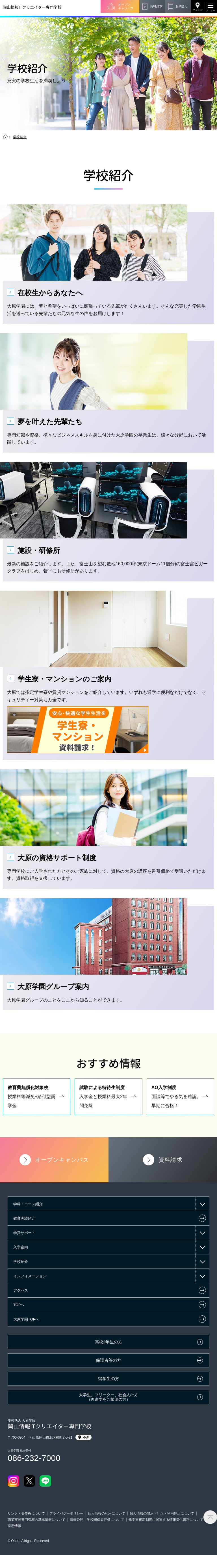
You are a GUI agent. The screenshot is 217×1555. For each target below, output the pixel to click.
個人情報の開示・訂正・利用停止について (162, 1513)
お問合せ (181, 6)
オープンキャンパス (126, 6)
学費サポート (24, 1233)
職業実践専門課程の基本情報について (36, 1520)
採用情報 (14, 1526)
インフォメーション (29, 1276)
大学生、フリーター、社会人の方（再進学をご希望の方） (108, 1397)
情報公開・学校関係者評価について (97, 1520)
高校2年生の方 (108, 1342)
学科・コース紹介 (28, 1204)
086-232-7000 (34, 1458)
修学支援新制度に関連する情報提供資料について (166, 1520)
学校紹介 (20, 1261)
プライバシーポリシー (66, 1513)
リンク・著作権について (26, 1513)
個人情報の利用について (106, 1513)
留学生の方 (108, 1378)
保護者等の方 (108, 1360)
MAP (83, 1437)
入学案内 (20, 1247)
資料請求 (156, 6)
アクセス (197, 10)
